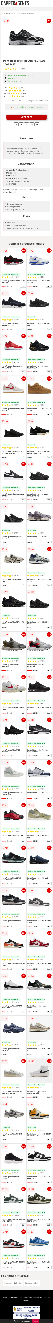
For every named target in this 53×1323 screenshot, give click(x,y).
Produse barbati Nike (26, 13)
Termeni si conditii (10, 1297)
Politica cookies (23, 1321)
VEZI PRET (26, 117)
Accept (35, 1321)
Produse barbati (10, 13)
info (23, 286)
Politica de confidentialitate (31, 1297)
